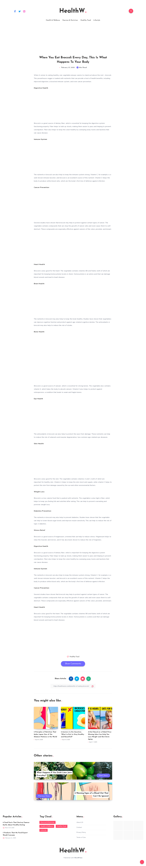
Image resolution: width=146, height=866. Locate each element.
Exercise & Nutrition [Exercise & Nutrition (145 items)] (47, 822)
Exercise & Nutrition (70, 20)
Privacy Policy (81, 832)
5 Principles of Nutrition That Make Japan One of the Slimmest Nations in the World (45, 734)
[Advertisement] (60, 36)
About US (80, 822)
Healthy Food (86, 20)
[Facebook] (15, 11)
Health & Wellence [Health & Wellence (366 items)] (47, 826)
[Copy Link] (73, 686)
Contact (79, 827)
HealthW (72, 11)
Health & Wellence (53, 20)
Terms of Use (81, 837)
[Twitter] (20, 11)
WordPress (78, 858)
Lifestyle (96, 20)
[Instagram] (24, 11)
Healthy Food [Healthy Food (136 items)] (61, 826)
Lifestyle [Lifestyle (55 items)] (44, 830)
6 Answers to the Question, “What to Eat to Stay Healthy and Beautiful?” (72, 734)
